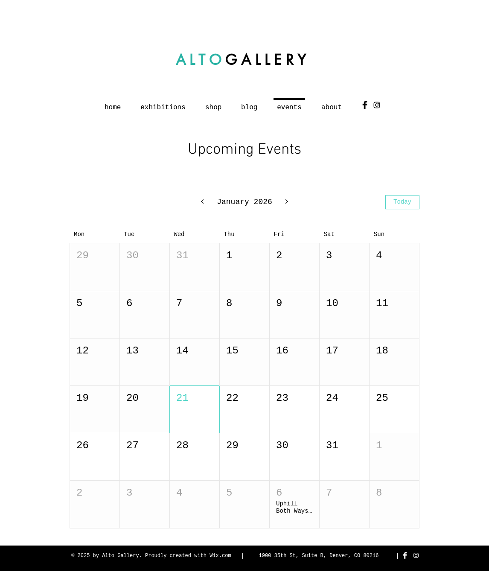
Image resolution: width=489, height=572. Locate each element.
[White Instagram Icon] (416, 555)
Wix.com (220, 556)
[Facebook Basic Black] (365, 105)
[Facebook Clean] (405, 555)
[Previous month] (202, 202)
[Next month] (287, 202)
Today (402, 201)
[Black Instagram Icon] (377, 105)
